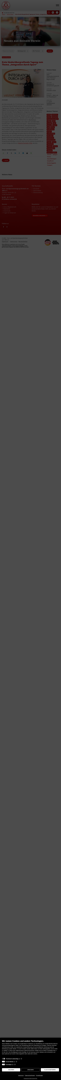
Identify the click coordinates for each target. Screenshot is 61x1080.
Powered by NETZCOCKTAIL (30, 1078)
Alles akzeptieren (50, 1069)
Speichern (30, 1069)
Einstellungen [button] (39, 1075)
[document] (30, 1048)
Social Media (9, 1061)
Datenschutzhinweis (30, 1075)
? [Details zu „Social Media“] (16, 1061)
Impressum (21, 1075)
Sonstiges (9, 1064)
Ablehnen (11, 1069)
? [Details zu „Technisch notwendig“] (21, 1058)
